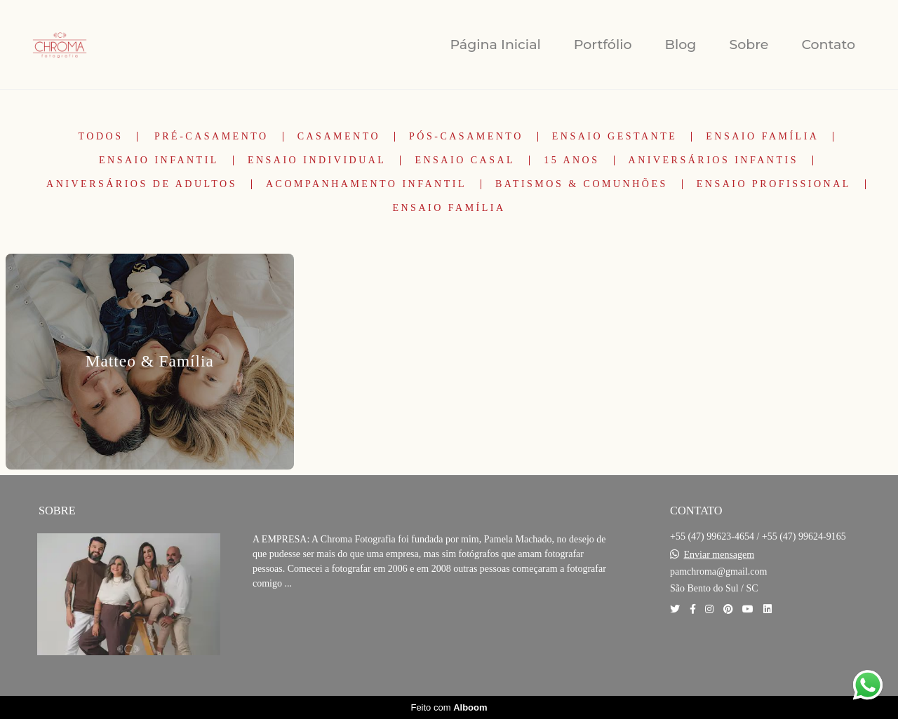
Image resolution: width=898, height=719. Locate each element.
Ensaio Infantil (159, 160)
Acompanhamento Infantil (366, 184)
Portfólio (603, 44)
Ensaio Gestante (615, 137)
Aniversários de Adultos (141, 184)
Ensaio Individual (317, 160)
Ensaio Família (762, 137)
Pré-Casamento (211, 137)
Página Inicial (495, 44)
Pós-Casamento (466, 137)
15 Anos (571, 160)
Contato (828, 44)
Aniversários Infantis (713, 160)
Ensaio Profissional (774, 184)
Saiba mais (300, 626)
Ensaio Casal (465, 160)
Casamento (338, 137)
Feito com (448, 707)
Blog (681, 44)
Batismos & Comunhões (581, 184)
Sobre (748, 44)
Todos (101, 137)
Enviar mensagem (719, 555)
